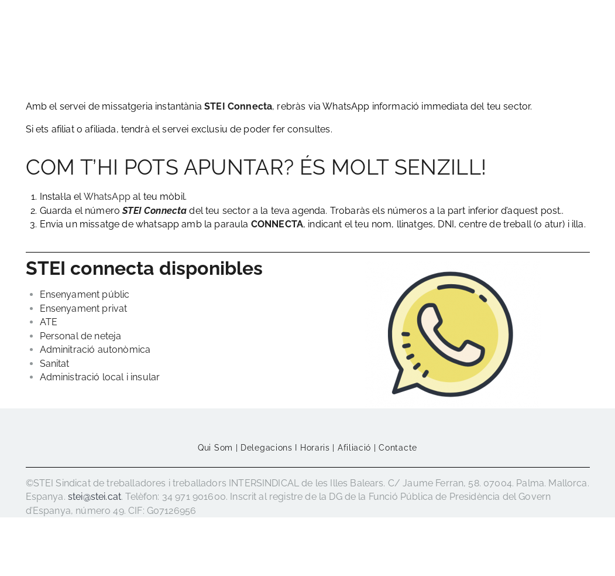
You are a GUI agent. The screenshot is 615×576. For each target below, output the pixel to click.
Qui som (215, 447)
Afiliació (354, 447)
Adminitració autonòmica (95, 349)
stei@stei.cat (94, 496)
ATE (48, 322)
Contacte (398, 447)
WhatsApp (107, 196)
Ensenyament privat (84, 308)
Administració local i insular (100, 377)
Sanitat (55, 363)
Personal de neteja (81, 336)
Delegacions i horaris (285, 447)
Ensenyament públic (85, 294)
